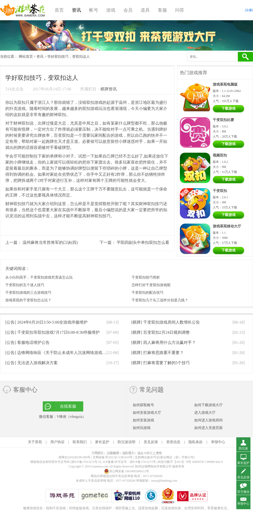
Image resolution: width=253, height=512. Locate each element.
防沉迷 (243, 448)
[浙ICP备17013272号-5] (85, 462)
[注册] (249, 10)
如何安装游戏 (143, 420)
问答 (179, 10)
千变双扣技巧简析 (146, 277)
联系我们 (80, 442)
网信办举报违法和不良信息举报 (112, 476)
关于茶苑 (35, 442)
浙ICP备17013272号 (143, 462)
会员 (128, 10)
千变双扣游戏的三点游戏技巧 (28, 292)
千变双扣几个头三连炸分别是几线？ (160, 300)
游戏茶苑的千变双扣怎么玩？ (28, 300)
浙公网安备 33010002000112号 (126, 471)
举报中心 (218, 442)
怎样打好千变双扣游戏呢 (151, 285)
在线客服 (68, 406)
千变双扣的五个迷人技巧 (24, 285)
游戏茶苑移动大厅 (227, 226)
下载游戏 (228, 108)
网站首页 (26, 56)
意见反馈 (151, 442)
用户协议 (57, 442)
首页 (59, 10)
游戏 (110, 10)
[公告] (46, 322)
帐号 (93, 10)
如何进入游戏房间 (208, 420)
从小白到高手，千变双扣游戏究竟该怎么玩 (39, 277)
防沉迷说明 (126, 442)
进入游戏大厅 (205, 413)
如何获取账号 (143, 405)
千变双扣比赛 (223, 120)
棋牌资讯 (108, 89)
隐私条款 (195, 442)
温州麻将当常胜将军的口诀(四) (50, 242)
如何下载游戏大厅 (208, 405)
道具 (145, 10)
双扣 (21, 102)
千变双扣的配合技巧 (147, 292)
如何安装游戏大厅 (147, 413)
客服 (162, 10)
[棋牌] (165, 322)
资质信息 (173, 442)
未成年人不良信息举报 (91, 480)
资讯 (76, 10)
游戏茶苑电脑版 (225, 84)
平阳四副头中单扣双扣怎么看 (143, 242)
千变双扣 (220, 191)
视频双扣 (220, 155)
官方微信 (243, 492)
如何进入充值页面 (208, 428)
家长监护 (102, 442)
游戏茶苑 (23, 10)
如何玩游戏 (142, 428)
